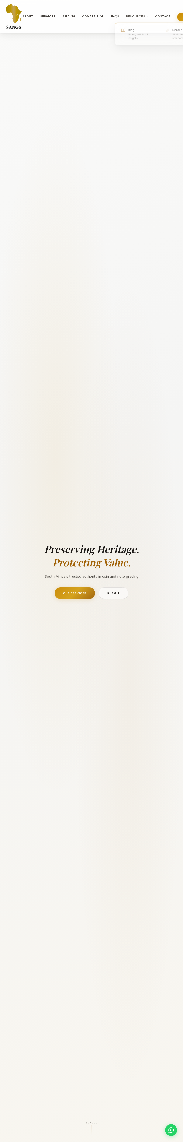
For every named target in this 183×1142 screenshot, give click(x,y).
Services (48, 16)
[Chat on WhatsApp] (171, 1130)
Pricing (68, 16)
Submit (113, 594)
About (27, 16)
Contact (162, 16)
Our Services (75, 594)
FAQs (115, 16)
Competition (93, 16)
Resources (137, 16)
